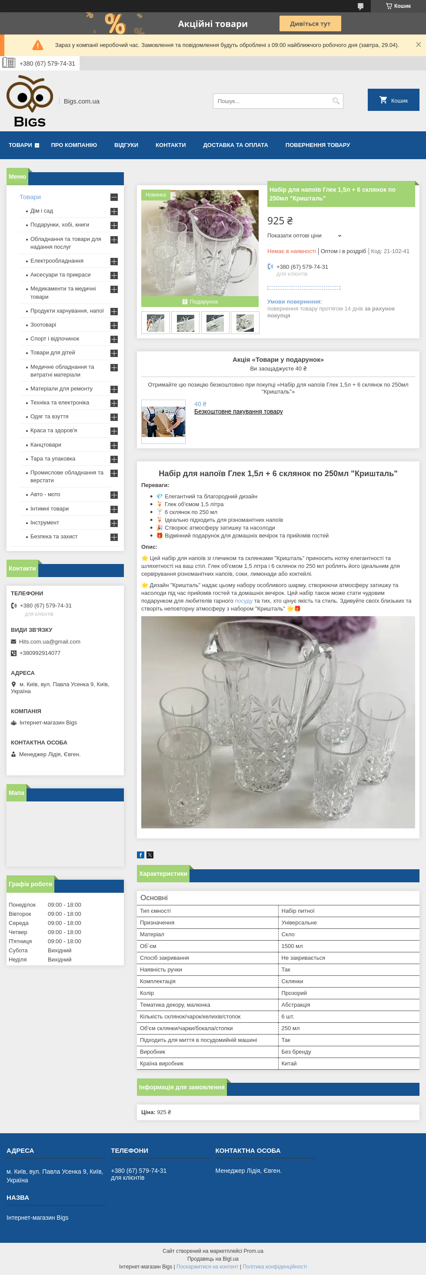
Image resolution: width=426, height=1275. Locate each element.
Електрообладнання (56, 260)
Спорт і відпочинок (54, 338)
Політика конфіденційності (275, 1267)
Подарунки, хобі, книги (59, 224)
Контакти (171, 145)
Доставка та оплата (235, 145)
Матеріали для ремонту (61, 388)
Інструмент (44, 522)
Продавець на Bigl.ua (213, 1259)
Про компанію (74, 145)
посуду (244, 600)
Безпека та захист (54, 536)
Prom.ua (253, 1251)
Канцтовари (45, 444)
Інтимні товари (49, 508)
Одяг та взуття (49, 416)
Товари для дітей (52, 352)
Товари (20, 145)
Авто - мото (45, 494)
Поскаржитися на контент (207, 1267)
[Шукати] (335, 101)
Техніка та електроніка (59, 402)
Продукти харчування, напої (67, 310)
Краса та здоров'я (53, 430)
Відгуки (126, 145)
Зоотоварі (43, 324)
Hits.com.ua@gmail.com (49, 641)
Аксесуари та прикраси (60, 274)
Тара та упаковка (52, 458)
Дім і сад (41, 210)
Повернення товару (318, 145)
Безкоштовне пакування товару (238, 411)
